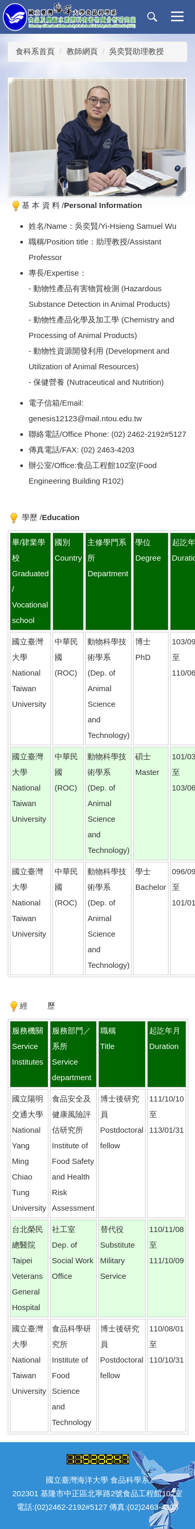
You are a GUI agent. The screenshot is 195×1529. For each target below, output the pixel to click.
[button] (152, 17)
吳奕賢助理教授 (136, 51)
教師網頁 (82, 51)
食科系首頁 (35, 51)
